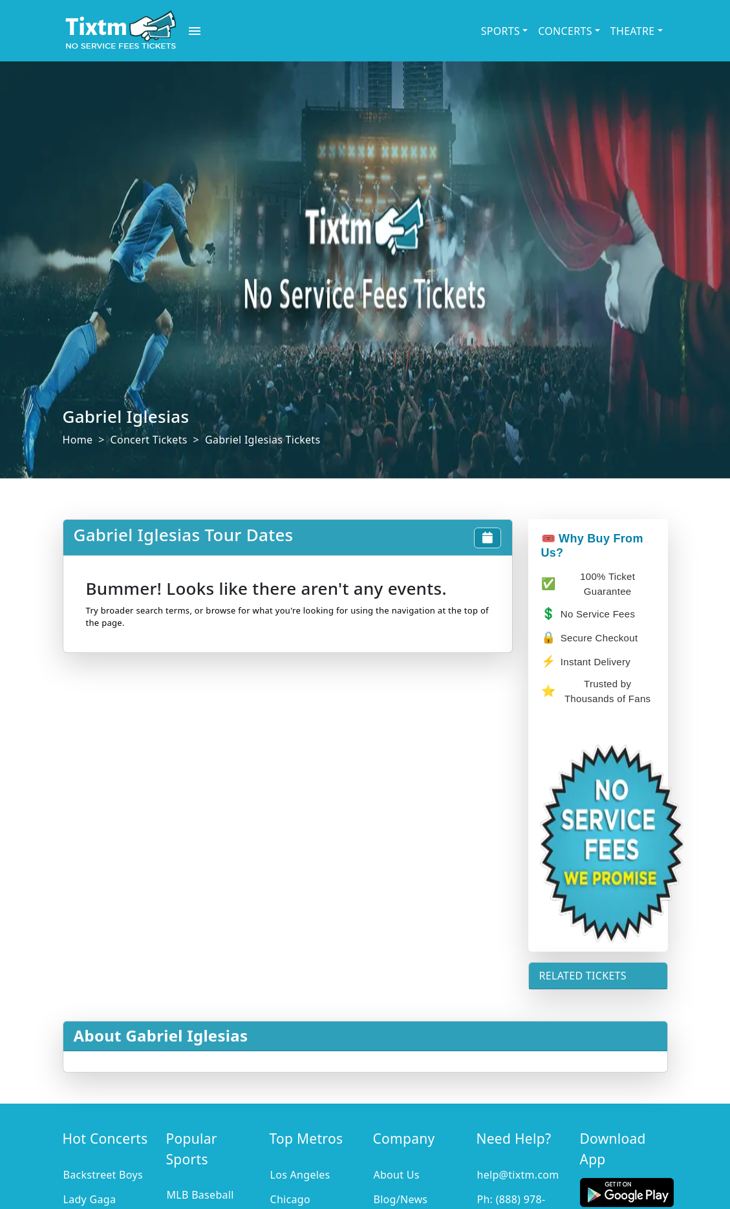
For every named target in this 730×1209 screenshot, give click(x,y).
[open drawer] (195, 31)
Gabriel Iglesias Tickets (262, 440)
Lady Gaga (89, 1199)
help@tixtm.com (518, 1175)
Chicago (290, 1199)
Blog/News (400, 1199)
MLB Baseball (199, 1195)
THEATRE (632, 31)
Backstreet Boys (103, 1175)
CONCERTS (565, 31)
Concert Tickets (149, 440)
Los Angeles (300, 1175)
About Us (396, 1175)
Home (78, 440)
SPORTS (500, 31)
